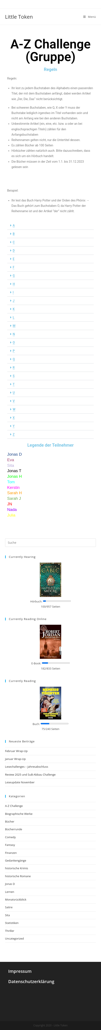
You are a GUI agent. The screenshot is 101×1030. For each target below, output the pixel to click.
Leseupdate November (20, 782)
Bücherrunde (13, 829)
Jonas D (10, 884)
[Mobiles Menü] (89, 17)
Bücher (9, 821)
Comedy (10, 837)
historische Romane (18, 876)
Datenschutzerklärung (31, 981)
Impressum (20, 971)
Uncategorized (14, 938)
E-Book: (36, 663)
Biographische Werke (19, 814)
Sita (7, 915)
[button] (50, 225)
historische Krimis (16, 868)
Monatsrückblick (15, 899)
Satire (9, 907)
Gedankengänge (15, 860)
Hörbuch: (36, 601)
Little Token (19, 16)
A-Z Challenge (14, 806)
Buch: (36, 724)
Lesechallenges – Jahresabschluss (26, 767)
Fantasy (10, 845)
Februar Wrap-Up (16, 751)
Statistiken (12, 923)
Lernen (9, 892)
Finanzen (11, 853)
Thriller (9, 931)
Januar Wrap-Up (15, 759)
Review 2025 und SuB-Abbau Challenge (30, 774)
